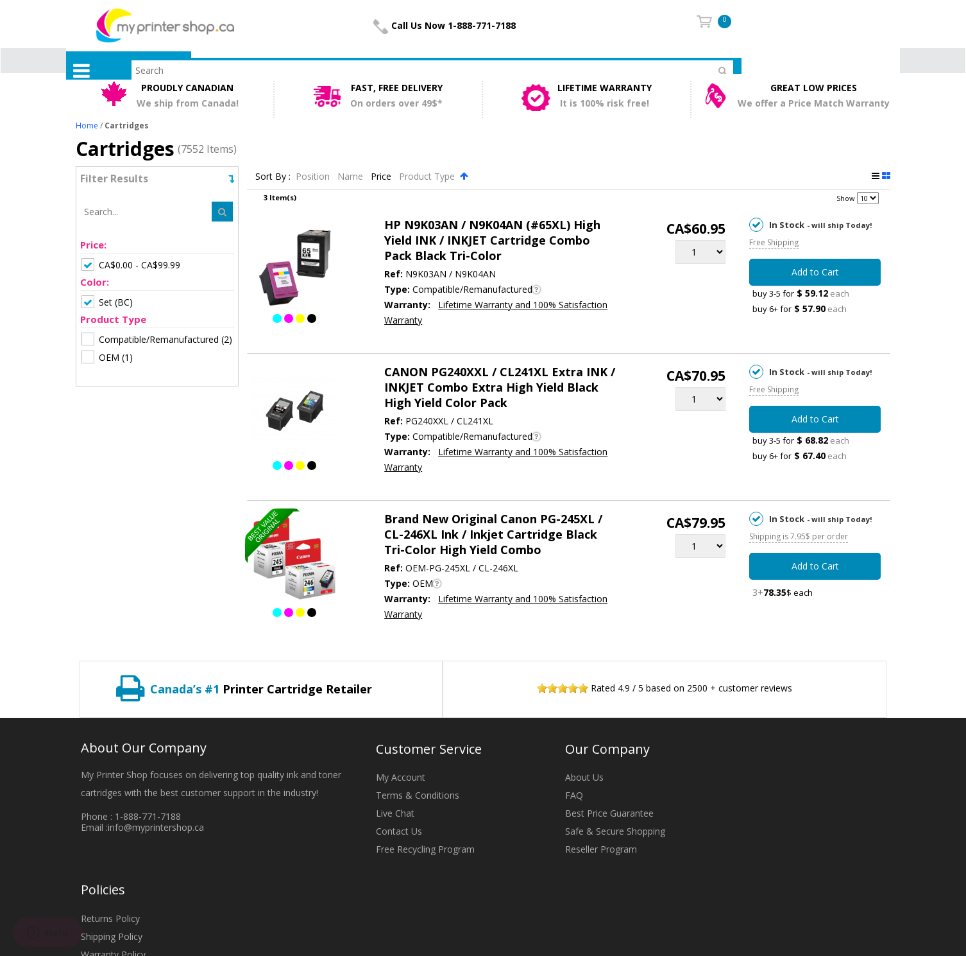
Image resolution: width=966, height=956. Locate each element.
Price (382, 176)
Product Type (428, 176)
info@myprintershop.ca (156, 827)
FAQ (574, 795)
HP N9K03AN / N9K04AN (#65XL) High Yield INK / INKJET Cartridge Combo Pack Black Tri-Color (492, 240)
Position (314, 176)
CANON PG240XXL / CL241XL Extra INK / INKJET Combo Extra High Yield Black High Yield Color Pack (499, 387)
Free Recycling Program (425, 849)
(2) (156, 339)
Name (351, 176)
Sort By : (273, 176)
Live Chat (395, 813)
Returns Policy (110, 918)
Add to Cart (815, 272)
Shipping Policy (111, 936)
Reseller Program (601, 849)
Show (845, 198)
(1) (107, 357)
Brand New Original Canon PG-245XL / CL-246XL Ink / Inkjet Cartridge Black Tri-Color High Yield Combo (493, 534)
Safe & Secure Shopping (615, 831)
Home (87, 125)
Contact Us (399, 831)
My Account (400, 777)
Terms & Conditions (417, 795)
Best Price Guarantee (609, 813)
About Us (584, 777)
